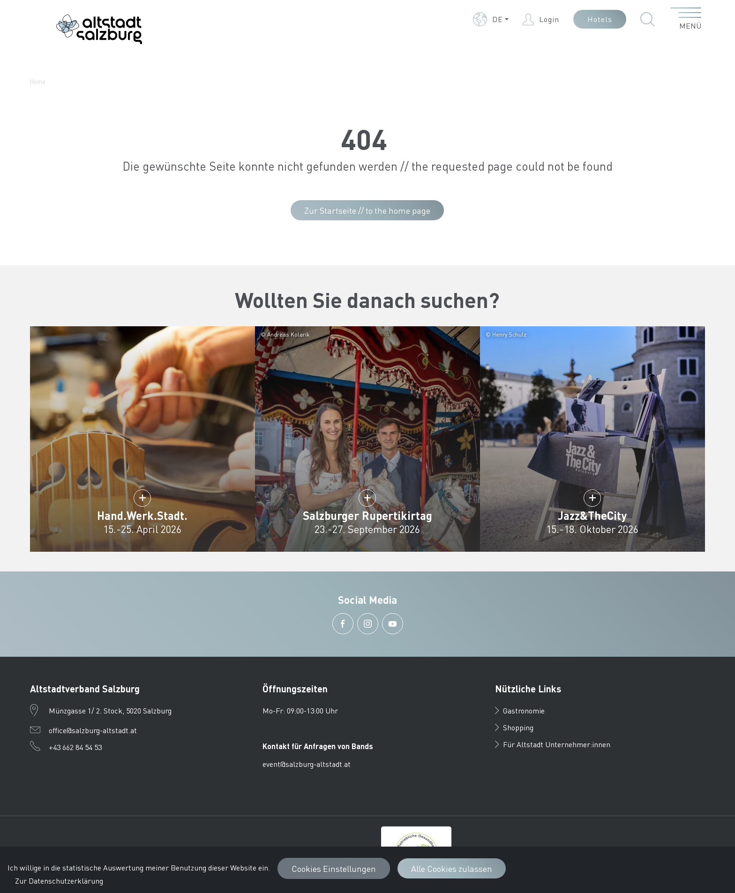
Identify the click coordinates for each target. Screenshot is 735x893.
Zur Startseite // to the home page (367, 210)
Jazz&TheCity (592, 515)
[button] (491, 19)
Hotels (599, 19)
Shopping (514, 727)
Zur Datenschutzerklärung (59, 880)
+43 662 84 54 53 (75, 747)
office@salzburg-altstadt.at (93, 730)
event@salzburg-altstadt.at (306, 764)
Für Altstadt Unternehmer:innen (552, 744)
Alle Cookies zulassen (451, 868)
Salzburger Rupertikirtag (367, 515)
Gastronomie (520, 710)
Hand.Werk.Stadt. (142, 515)
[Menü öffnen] (686, 19)
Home (37, 81)
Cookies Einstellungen (334, 868)
